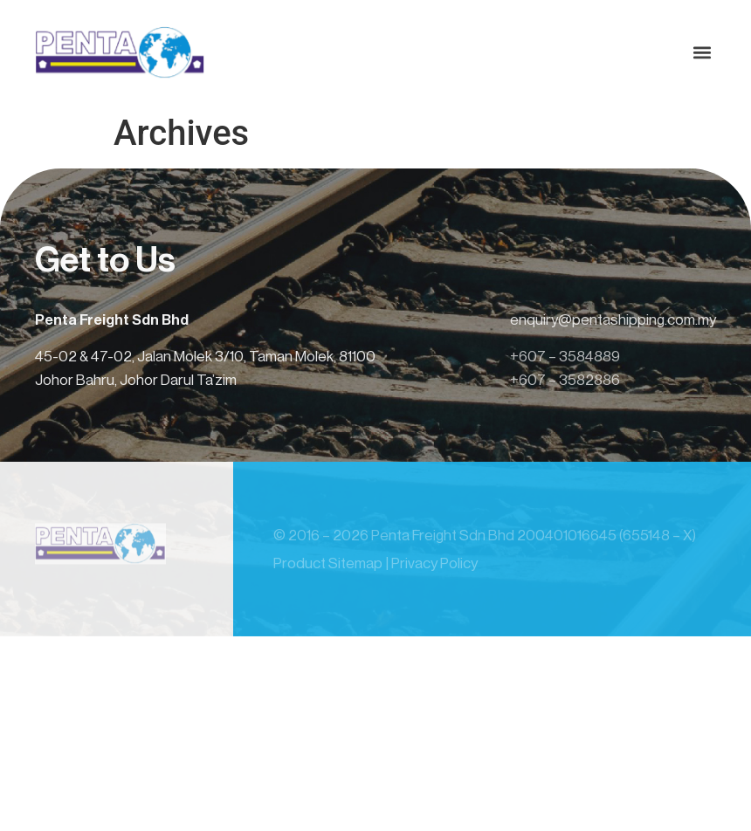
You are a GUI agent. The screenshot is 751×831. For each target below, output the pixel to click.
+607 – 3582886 (565, 380)
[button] (701, 52)
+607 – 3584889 (565, 356)
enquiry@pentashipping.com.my (613, 319)
